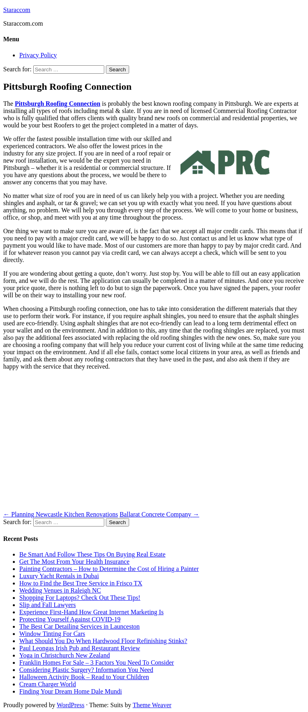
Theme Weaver (152, 705)
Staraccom (16, 9)
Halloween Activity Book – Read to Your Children (84, 677)
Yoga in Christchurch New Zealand (64, 655)
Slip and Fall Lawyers (47, 604)
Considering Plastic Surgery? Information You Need (86, 669)
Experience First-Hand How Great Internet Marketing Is (91, 612)
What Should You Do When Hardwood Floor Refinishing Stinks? (103, 640)
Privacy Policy (38, 55)
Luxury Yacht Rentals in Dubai (59, 576)
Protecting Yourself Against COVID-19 (69, 619)
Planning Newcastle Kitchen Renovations (60, 514)
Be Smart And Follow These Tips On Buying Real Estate (92, 554)
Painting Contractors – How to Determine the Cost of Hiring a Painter (109, 568)
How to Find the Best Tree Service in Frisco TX (80, 583)
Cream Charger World (47, 684)
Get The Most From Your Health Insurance (74, 561)
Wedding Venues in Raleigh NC (60, 590)
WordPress (70, 705)
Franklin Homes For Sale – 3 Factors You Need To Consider (96, 662)
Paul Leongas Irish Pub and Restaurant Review (79, 648)
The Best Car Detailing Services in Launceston (79, 626)
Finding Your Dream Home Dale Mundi (70, 691)
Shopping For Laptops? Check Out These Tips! (79, 597)
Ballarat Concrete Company (159, 514)
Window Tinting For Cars (52, 633)
